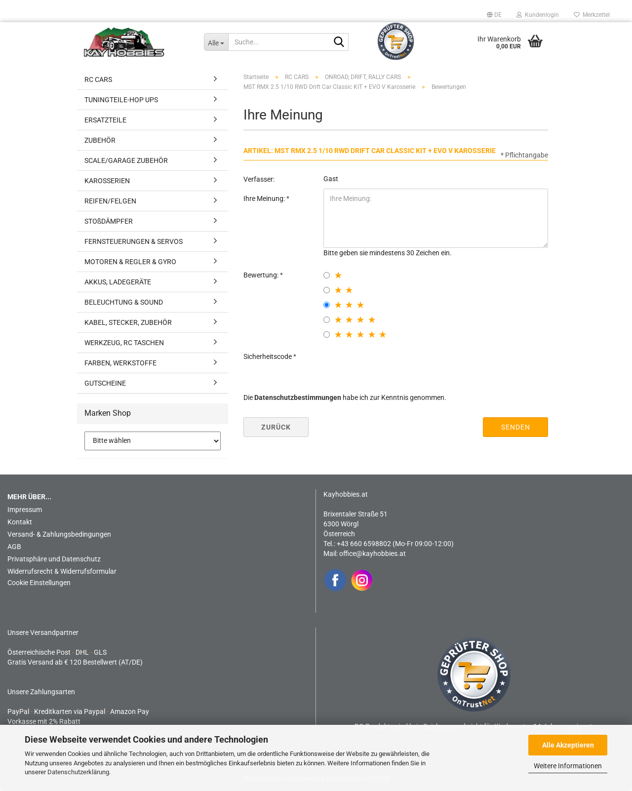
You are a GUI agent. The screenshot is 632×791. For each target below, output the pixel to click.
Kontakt (19, 522)
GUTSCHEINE (105, 383)
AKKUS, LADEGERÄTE (117, 282)
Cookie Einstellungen (39, 583)
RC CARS (98, 79)
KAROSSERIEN (107, 181)
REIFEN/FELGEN (110, 201)
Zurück (276, 427)
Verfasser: (259, 179)
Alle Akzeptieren (568, 745)
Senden (515, 427)
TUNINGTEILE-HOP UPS (121, 100)
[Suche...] (216, 42)
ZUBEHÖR (100, 140)
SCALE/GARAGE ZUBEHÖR (126, 160)
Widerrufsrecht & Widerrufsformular (62, 571)
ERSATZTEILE (105, 120)
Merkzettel (592, 14)
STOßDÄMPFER (108, 221)
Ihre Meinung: (264, 198)
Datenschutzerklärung (78, 772)
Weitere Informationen (568, 766)
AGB (14, 547)
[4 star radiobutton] (326, 319)
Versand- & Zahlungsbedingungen (59, 534)
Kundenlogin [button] (537, 14)
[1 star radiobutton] (326, 275)
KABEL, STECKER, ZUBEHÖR (128, 322)
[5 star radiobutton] (326, 334)
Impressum (24, 510)
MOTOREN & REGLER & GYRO (130, 262)
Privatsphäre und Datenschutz (54, 559)
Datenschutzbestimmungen (297, 397)
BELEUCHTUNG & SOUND (123, 302)
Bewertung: (261, 275)
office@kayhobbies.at (372, 553)
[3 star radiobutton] (326, 305)
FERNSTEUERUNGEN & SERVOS (133, 241)
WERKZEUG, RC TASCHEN (124, 343)
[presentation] (398, 366)
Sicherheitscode (268, 356)
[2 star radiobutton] (326, 290)
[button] (494, 14)
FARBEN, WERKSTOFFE (120, 363)
